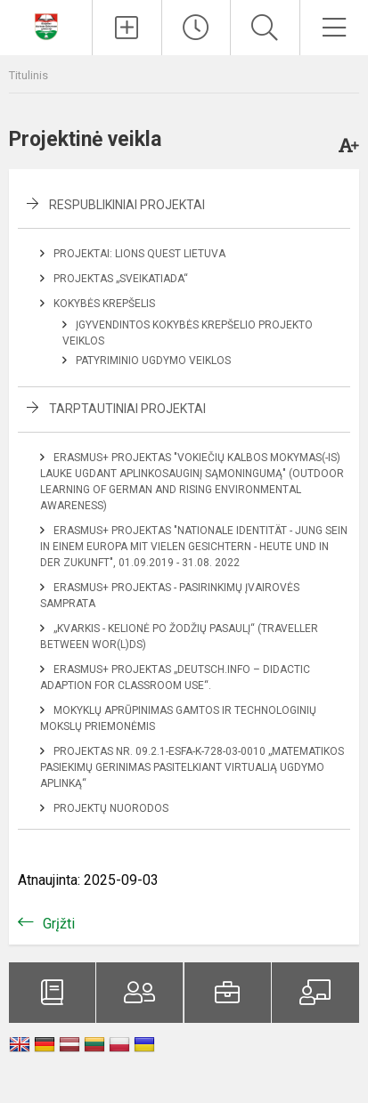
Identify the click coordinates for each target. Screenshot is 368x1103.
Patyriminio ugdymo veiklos (153, 360)
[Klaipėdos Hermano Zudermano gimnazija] (46, 25)
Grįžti (59, 923)
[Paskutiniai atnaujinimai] (196, 27)
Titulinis (28, 75)
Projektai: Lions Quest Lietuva (139, 253)
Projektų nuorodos (110, 808)
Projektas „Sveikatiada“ (120, 278)
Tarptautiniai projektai (127, 408)
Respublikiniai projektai (127, 205)
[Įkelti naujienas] (126, 27)
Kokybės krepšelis (104, 303)
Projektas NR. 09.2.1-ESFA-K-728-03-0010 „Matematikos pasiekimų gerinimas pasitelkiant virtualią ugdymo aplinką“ (192, 767)
